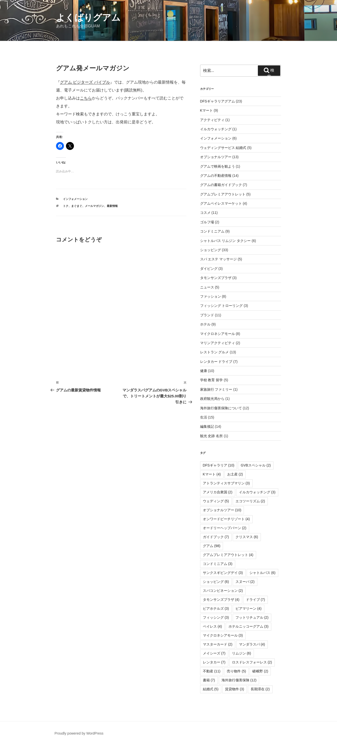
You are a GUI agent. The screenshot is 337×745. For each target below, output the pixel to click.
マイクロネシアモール (217, 334)
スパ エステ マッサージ (218, 259)
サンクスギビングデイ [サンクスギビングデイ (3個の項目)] (223, 573)
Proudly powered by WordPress (79, 733)
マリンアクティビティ (217, 343)
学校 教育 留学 (211, 380)
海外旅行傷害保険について (221, 408)
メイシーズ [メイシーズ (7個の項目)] (214, 653)
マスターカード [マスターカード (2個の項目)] (217, 644)
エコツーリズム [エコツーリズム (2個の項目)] (250, 501)
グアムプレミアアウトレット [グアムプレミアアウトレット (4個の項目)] (228, 555)
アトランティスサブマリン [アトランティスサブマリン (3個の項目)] (226, 483)
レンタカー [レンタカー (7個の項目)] (214, 662)
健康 (203, 371)
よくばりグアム (88, 17)
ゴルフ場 (207, 222)
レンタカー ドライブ (216, 362)
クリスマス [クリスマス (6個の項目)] (246, 537)
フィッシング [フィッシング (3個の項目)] (216, 617)
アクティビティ (212, 120)
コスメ (205, 213)
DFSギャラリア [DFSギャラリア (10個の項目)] (218, 465)
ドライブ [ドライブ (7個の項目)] (255, 600)
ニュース (207, 287)
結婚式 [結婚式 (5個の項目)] (211, 689)
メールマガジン (94, 205)
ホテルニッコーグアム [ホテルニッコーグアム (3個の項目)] (248, 626)
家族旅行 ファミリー (216, 389)
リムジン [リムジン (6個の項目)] (241, 653)
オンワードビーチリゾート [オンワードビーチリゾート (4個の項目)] (226, 519)
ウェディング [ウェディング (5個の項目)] (216, 501)
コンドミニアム (212, 231)
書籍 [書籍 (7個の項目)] (209, 680)
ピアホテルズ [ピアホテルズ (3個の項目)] (216, 608)
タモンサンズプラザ (215, 278)
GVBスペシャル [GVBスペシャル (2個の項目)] (256, 465)
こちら (86, 98)
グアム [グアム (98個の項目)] (212, 546)
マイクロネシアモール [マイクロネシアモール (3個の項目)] (223, 635)
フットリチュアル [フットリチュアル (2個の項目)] (252, 617)
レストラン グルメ (214, 352)
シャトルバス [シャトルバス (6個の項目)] (262, 573)
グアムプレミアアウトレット (222, 194)
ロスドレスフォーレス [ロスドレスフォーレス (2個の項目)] (252, 662)
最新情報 (112, 205)
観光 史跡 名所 (211, 436)
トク (65, 205)
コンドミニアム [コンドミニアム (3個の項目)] (217, 564)
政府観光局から (212, 399)
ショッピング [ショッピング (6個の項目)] (216, 582)
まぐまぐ (76, 205)
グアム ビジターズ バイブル (85, 82)
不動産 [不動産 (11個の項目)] (212, 671)
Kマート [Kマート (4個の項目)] (212, 474)
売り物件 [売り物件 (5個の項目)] (236, 671)
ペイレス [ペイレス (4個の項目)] (212, 626)
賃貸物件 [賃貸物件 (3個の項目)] (234, 689)
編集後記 (207, 426)
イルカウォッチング (215, 129)
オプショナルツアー (215, 157)
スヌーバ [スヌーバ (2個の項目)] (245, 582)
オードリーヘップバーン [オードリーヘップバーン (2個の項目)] (224, 528)
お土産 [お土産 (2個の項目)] (235, 474)
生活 (203, 417)
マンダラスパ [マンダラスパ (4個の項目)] (252, 644)
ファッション (210, 296)
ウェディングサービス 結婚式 (223, 148)
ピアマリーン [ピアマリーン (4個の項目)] (248, 608)
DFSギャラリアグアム (217, 101)
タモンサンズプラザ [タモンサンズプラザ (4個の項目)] (221, 600)
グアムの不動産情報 (215, 176)
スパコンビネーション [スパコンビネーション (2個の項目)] (223, 591)
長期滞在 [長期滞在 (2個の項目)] (260, 689)
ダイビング (209, 269)
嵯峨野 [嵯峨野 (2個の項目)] (260, 671)
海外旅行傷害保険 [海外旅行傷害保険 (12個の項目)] (239, 680)
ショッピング (210, 250)
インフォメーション (75, 198)
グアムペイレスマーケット (221, 203)
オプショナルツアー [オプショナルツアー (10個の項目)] (222, 510)
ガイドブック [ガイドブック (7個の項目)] (216, 537)
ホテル (205, 324)
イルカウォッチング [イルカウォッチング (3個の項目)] (257, 492)
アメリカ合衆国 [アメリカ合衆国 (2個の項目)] (217, 492)
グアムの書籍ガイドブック (221, 185)
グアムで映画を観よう (217, 166)
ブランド (207, 315)
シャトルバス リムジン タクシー (225, 241)
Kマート (206, 110)
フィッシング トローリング (221, 306)
